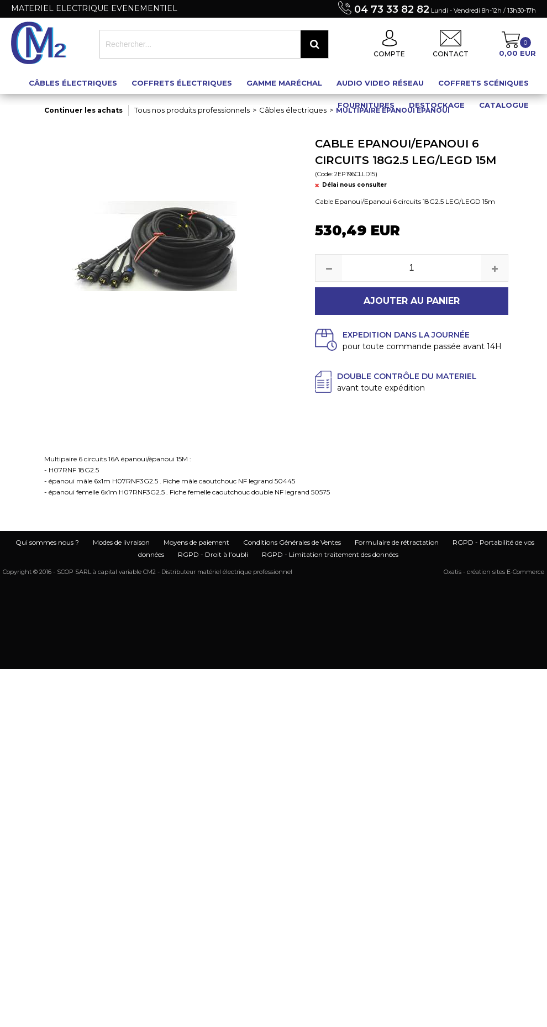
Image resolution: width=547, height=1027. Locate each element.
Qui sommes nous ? (47, 542)
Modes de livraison (121, 542)
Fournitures (366, 105)
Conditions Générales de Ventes (292, 542)
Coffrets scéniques (483, 82)
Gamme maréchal (284, 82)
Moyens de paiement (196, 542)
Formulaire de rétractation (397, 542)
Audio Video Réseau (380, 82)
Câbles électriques (73, 82)
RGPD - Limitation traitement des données (330, 554)
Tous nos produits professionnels (192, 110)
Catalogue (504, 105)
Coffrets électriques (182, 82)
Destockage (437, 105)
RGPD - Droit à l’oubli (213, 554)
